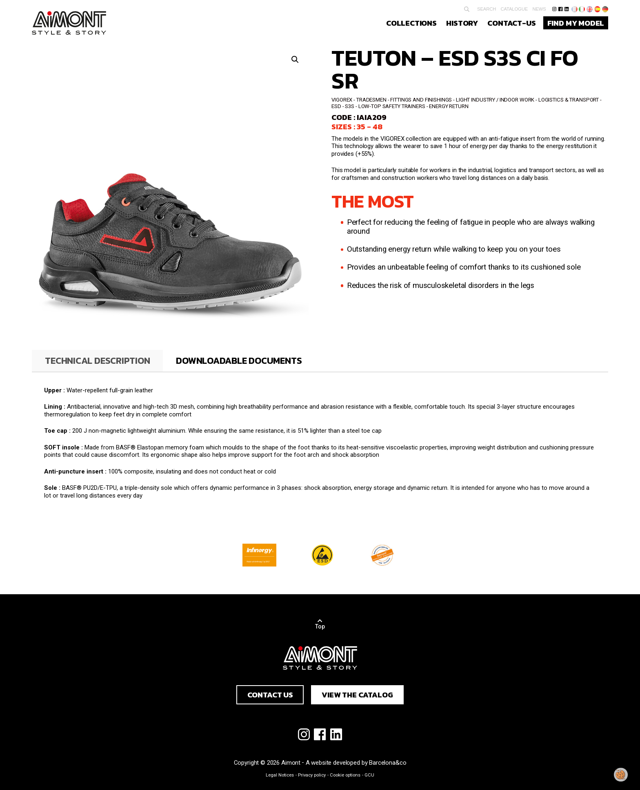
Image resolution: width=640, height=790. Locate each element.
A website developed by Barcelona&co (356, 762)
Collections (411, 23)
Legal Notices (280, 775)
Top (320, 626)
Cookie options (345, 775)
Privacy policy (312, 775)
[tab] (97, 361)
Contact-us (511, 23)
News (539, 9)
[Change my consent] (621, 775)
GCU (369, 775)
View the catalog (357, 694)
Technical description (97, 360)
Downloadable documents (239, 360)
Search (486, 9)
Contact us (270, 694)
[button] (295, 59)
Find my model (575, 23)
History (462, 23)
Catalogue (514, 9)
